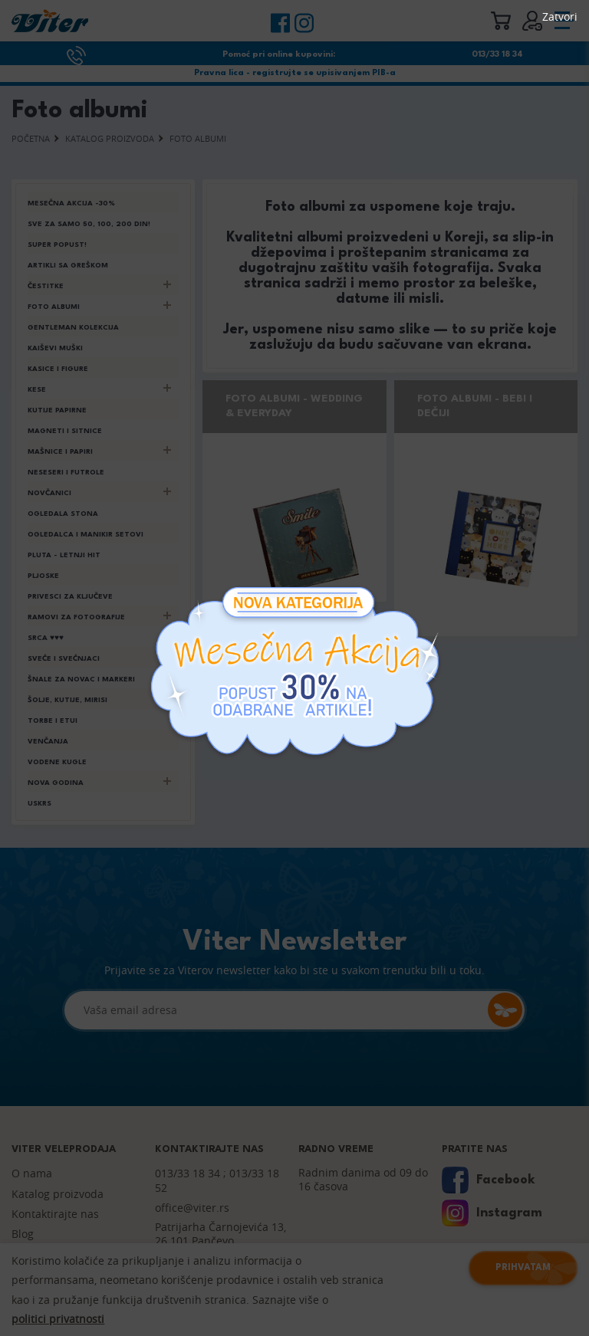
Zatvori (559, 16)
